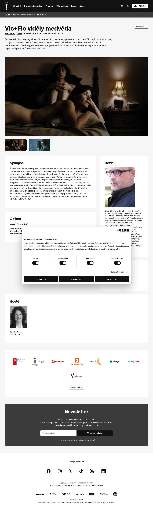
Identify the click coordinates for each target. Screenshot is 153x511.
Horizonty (10, 33)
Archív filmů (140, 26)
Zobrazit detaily (117, 272)
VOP (71, 502)
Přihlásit (140, 6)
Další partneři (75, 387)
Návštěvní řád (42, 502)
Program (49, 6)
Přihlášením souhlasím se (76, 440)
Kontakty (112, 502)
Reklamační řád (93, 502)
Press (73, 6)
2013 (19, 33)
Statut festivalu (103, 502)
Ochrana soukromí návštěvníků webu (58, 502)
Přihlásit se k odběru (94, 433)
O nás (81, 6)
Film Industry (62, 6)
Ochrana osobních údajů (81, 502)
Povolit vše (112, 279)
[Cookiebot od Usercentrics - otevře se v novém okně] (118, 230)
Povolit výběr (76, 279)
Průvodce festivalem (33, 6)
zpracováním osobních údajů (85, 440)
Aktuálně (17, 6)
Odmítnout (41, 279)
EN (122, 6)
